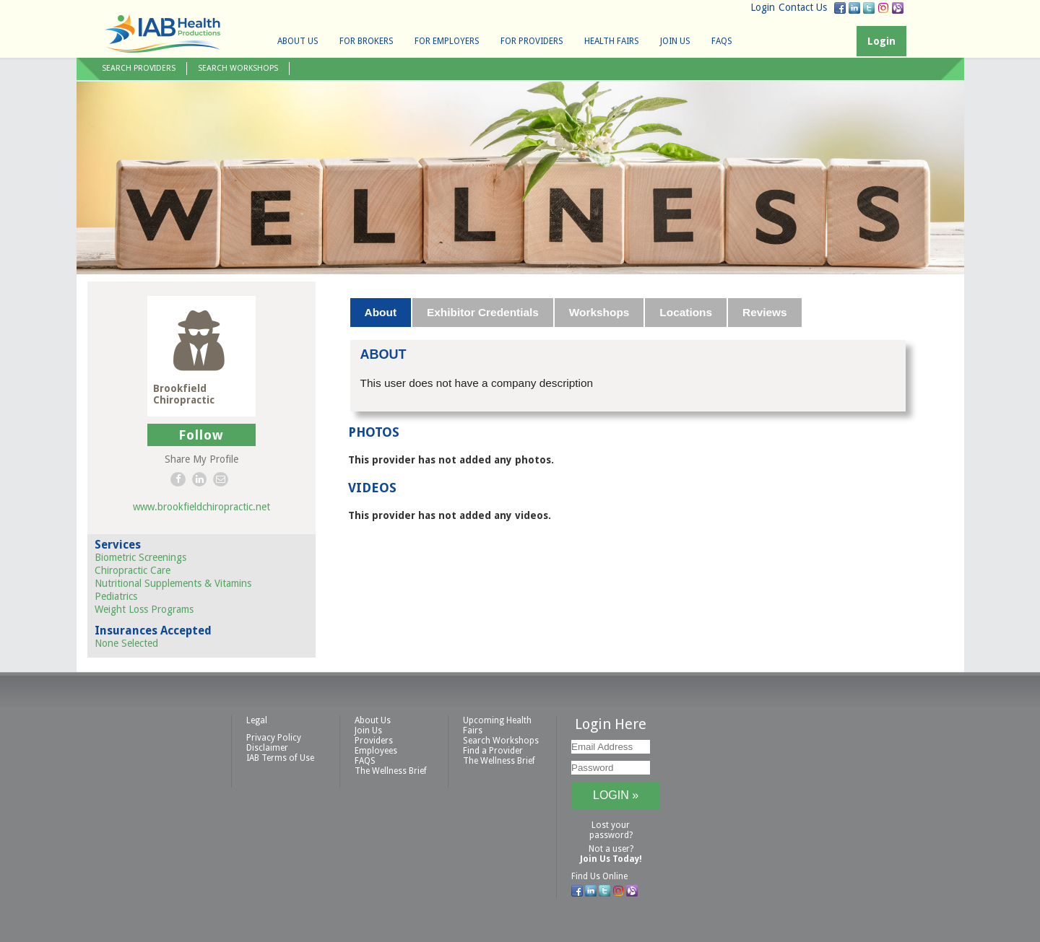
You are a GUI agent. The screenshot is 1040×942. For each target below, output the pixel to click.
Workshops (599, 312)
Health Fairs (611, 41)
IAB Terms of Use (280, 758)
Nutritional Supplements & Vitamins (173, 583)
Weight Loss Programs (144, 609)
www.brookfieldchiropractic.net (201, 507)
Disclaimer (267, 748)
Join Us (675, 41)
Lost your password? (611, 830)
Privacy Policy (273, 738)
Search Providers (139, 68)
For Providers (531, 41)
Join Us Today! (611, 859)
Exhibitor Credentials (483, 312)
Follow (201, 434)
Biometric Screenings (140, 557)
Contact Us (803, 7)
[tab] (381, 312)
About (380, 312)
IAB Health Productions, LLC (162, 33)
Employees (376, 751)
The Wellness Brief (391, 771)
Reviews (764, 312)
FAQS (721, 41)
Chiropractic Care (132, 570)
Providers (374, 741)
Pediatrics (116, 596)
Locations (685, 312)
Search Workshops (238, 68)
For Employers (447, 41)
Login (762, 7)
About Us (297, 41)
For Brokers (366, 41)
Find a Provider (493, 751)
